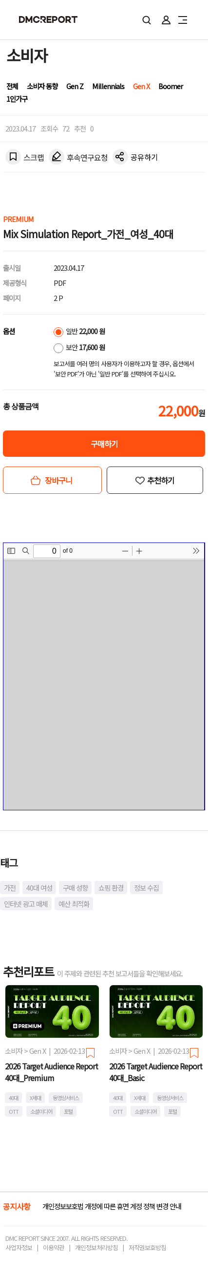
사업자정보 (18, 1247)
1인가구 (16, 99)
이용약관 (53, 1247)
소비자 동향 (42, 86)
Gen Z (74, 86)
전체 (12, 86)
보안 (79, 347)
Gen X (141, 86)
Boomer (170, 86)
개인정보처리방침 (96, 1247)
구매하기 (104, 443)
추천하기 (160, 480)
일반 (79, 331)
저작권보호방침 (147, 1247)
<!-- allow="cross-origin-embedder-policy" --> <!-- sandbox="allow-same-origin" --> (104, 676)
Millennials (108, 86)
